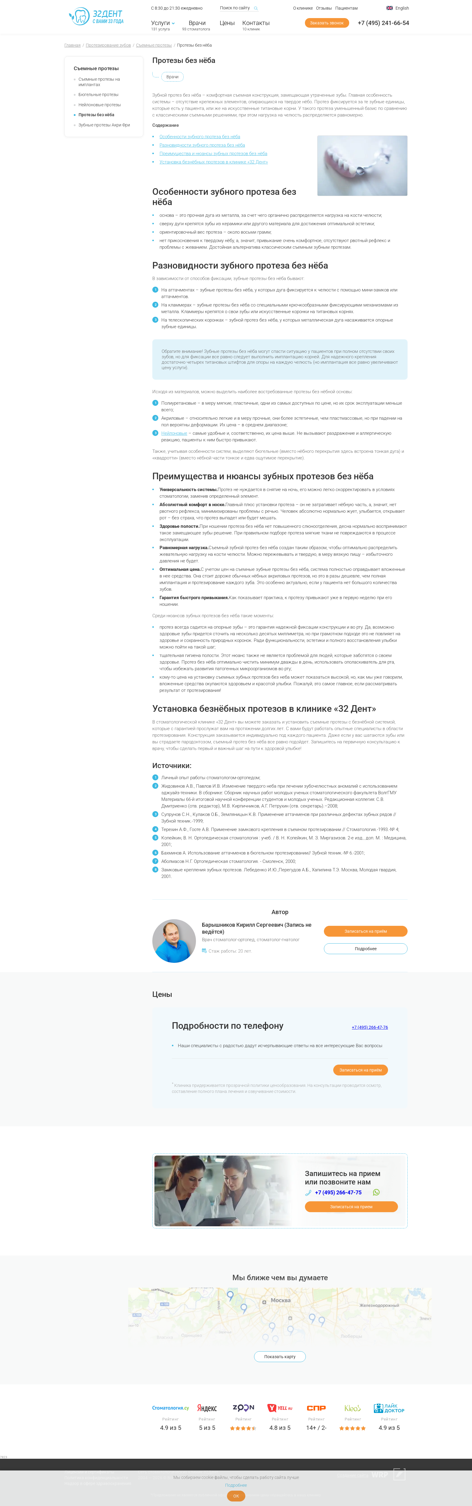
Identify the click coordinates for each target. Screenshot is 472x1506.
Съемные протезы (154, 45)
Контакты (256, 23)
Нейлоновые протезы (100, 104)
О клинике (303, 8)
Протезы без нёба (96, 114)
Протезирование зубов (108, 45)
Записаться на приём (366, 931)
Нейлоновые (174, 433)
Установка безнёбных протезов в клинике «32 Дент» (214, 162)
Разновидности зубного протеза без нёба (202, 145)
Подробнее (366, 948)
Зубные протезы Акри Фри (104, 125)
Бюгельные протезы (99, 94)
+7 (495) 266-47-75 (338, 1192)
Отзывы (324, 8)
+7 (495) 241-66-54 (383, 23)
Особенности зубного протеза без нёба (200, 136)
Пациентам (346, 8)
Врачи (196, 23)
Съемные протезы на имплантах (99, 82)
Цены (227, 23)
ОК (236, 1496)
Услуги (163, 23)
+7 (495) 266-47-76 (370, 1027)
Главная (72, 45)
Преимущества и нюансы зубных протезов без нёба (213, 153)
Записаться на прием (351, 1206)
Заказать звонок (327, 23)
